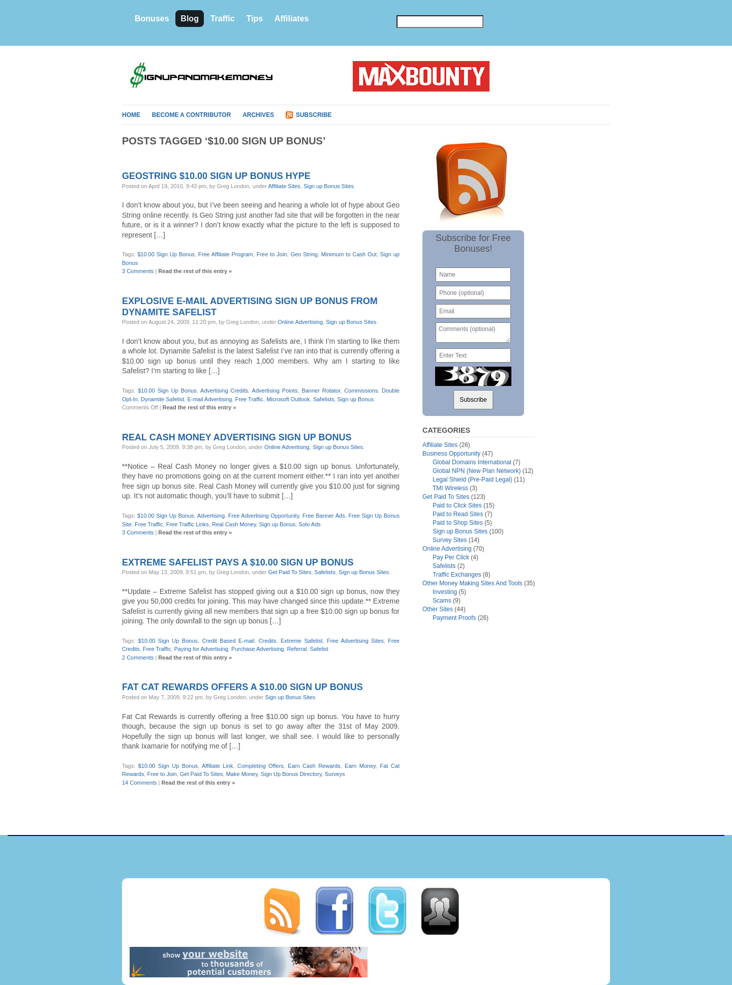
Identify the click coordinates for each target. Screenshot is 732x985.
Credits (268, 641)
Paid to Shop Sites (458, 522)
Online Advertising (300, 322)
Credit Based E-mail (228, 641)
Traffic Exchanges (457, 574)
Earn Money (360, 766)
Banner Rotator (320, 390)
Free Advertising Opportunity (263, 516)
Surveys (335, 774)
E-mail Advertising (209, 399)
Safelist (319, 649)
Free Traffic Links (187, 524)
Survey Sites (450, 540)
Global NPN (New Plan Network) (477, 470)
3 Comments (138, 271)
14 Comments (139, 783)
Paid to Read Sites (458, 514)
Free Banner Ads (323, 516)
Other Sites (437, 609)
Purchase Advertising (257, 649)
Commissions (361, 390)
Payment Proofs (454, 617)
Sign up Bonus (356, 399)
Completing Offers (260, 766)
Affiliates (291, 18)
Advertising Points (275, 390)
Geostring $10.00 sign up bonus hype (216, 176)
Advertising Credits (224, 390)
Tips (254, 18)
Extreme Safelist (301, 641)
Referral (297, 649)
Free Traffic (249, 399)
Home (131, 114)
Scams (442, 600)
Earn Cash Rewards (314, 766)
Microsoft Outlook (288, 399)
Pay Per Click (451, 557)
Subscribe (314, 114)
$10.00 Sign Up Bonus (166, 254)
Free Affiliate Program (225, 254)
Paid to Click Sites (457, 505)
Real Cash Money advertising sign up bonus (236, 437)
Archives (258, 114)
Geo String (303, 254)
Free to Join (272, 254)
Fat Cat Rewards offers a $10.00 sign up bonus (242, 687)
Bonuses (152, 18)
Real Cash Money (234, 524)
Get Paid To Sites (289, 572)
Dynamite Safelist (163, 399)
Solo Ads (309, 524)
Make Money (242, 774)
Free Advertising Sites (355, 641)
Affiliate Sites (284, 186)
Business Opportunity (451, 453)
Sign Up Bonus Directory (291, 774)
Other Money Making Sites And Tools (472, 583)
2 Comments (138, 657)
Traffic (222, 18)
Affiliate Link (217, 766)
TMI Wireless (450, 488)
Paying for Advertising (201, 649)
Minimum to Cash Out (349, 254)
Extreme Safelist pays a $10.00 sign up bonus (237, 562)
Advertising (211, 516)
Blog (189, 18)
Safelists (323, 399)
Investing (445, 591)
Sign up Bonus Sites (328, 186)
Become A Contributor (191, 114)
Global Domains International (472, 462)
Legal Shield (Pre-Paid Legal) (472, 479)
